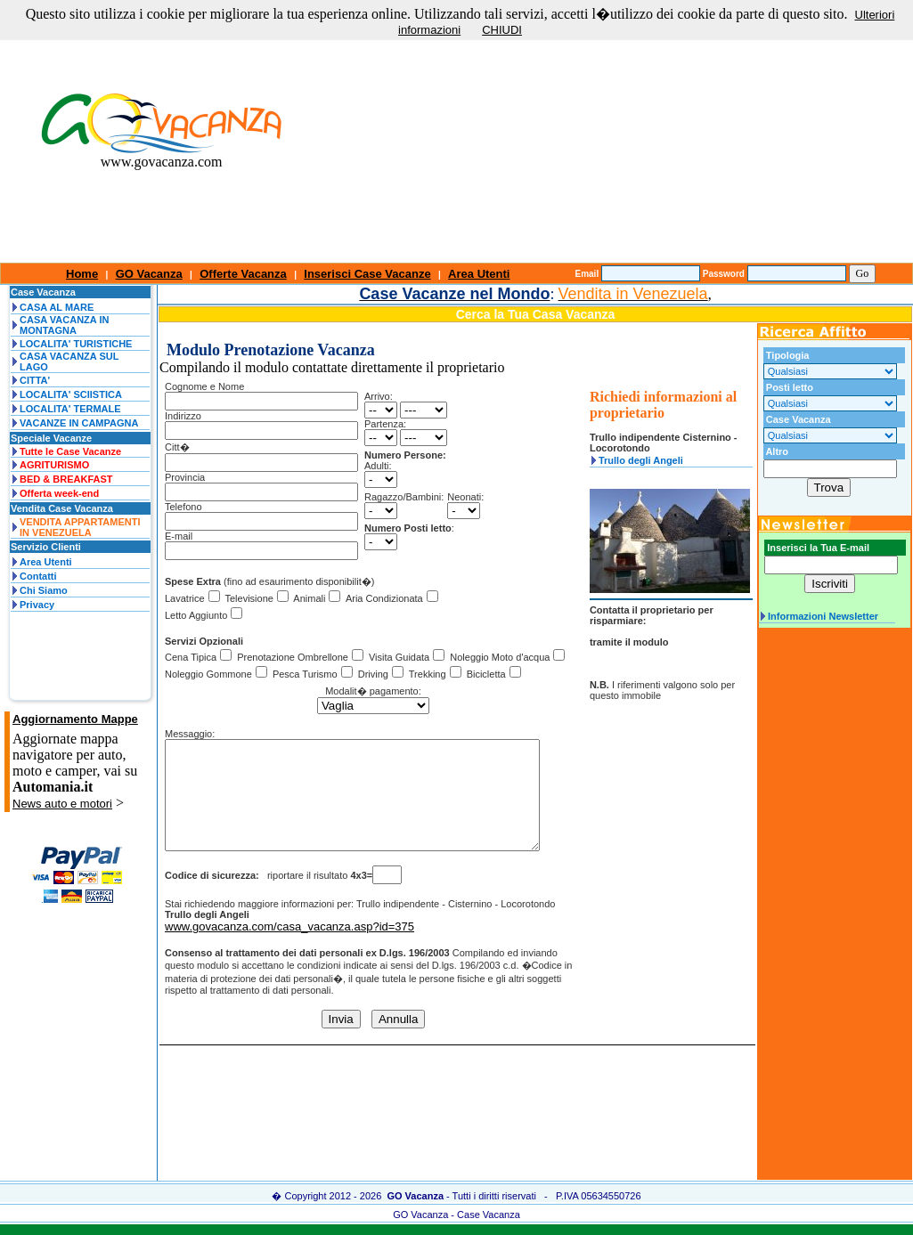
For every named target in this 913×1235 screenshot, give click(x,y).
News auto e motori (62, 803)
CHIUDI (502, 30)
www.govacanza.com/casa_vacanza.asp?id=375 (289, 948)
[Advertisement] (618, 138)
